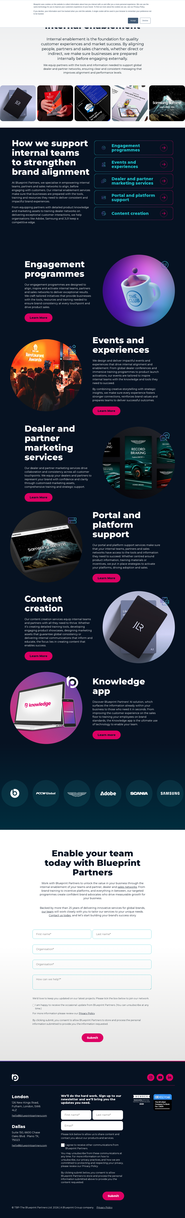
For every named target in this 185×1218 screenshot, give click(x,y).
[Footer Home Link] (15, 1079)
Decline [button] (145, 21)
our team (48, 911)
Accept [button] (133, 21)
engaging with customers (28, 190)
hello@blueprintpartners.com (29, 1115)
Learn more (106, 735)
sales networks (127, 887)
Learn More (38, 317)
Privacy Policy (87, 1013)
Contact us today (60, 915)
